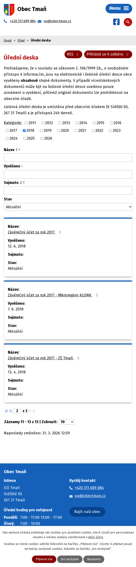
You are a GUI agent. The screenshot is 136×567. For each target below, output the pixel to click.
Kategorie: (13, 122)
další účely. (95, 537)
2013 (66, 122)
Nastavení (93, 559)
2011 (32, 122)
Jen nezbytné (70, 559)
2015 (100, 122)
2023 (117, 130)
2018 (30, 130)
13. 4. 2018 (17, 372)
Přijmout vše (44, 559)
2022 (99, 130)
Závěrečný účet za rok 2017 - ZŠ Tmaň (44, 358)
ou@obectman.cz (90, 495)
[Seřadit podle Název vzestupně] (19, 149)
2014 (83, 122)
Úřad (21, 40)
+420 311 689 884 (89, 487)
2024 (14, 138)
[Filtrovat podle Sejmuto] (68, 190)
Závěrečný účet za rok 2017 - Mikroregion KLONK (53, 295)
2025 (31, 138)
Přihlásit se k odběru (108, 54)
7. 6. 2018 (15, 309)
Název (10, 149)
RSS (73, 54)
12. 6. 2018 (17, 246)
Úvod (7, 40)
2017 (13, 130)
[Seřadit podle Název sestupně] (19, 150)
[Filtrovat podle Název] (68, 157)
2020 (65, 130)
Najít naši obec (87, 511)
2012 (49, 122)
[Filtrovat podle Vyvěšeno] (68, 174)
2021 (82, 130)
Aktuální (15, 268)
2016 (117, 122)
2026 (48, 138)
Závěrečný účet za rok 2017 (35, 232)
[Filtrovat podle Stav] (68, 207)
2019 (48, 130)
